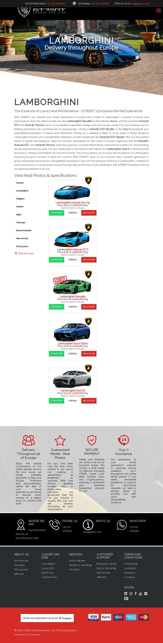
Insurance (129, 572)
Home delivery (77, 560)
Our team (19, 565)
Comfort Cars (49, 577)
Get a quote (89, 213)
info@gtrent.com (92, 532)
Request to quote (107, 563)
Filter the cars (24, 253)
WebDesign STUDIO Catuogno (27, 634)
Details (73, 213)
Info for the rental (106, 568)
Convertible (48, 563)
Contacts (129, 577)
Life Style (74, 569)
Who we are (21, 560)
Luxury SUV (48, 568)
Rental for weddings (80, 565)
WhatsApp (56, 213)
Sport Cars (47, 572)
